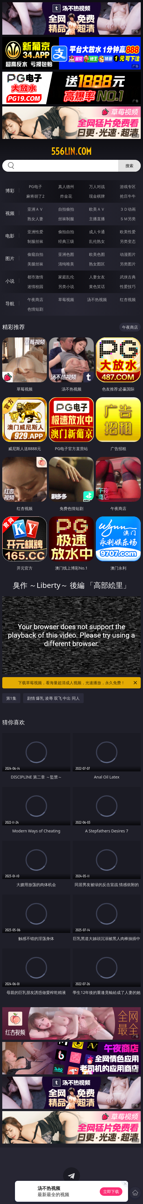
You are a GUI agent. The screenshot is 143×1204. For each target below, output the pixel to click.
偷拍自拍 (66, 231)
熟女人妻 (35, 218)
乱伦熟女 (97, 241)
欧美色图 (97, 254)
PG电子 (35, 186)
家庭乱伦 (66, 277)
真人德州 (66, 186)
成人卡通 (97, 231)
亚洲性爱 (35, 231)
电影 (9, 236)
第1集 (11, 698)
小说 (9, 281)
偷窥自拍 (35, 254)
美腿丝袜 (35, 264)
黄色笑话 (97, 286)
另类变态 (128, 241)
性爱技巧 (128, 286)
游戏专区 (128, 186)
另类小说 (66, 286)
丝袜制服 (66, 218)
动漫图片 (128, 254)
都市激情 (35, 277)
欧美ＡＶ (97, 209)
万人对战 (97, 186)
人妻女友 (97, 277)
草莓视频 (66, 299)
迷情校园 (35, 286)
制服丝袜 (35, 241)
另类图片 (128, 264)
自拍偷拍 (66, 209)
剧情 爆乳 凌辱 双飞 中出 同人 (53, 698)
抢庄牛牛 (128, 196)
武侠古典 (128, 277)
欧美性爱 (128, 231)
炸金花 (66, 196)
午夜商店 (35, 299)
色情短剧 (35, 309)
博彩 (9, 190)
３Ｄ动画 (128, 209)
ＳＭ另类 (128, 218)
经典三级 (66, 241)
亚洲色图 (66, 254)
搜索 (129, 165)
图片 (9, 258)
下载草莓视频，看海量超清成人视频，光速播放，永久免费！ (78, 682)
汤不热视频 (97, 299)
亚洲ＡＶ (35, 209)
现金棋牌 (97, 196)
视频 (9, 213)
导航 (9, 303)
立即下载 (111, 1191)
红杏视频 (128, 299)
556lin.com (71, 151)
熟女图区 (97, 264)
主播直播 (97, 218)
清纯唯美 (66, 264)
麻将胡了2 (35, 196)
